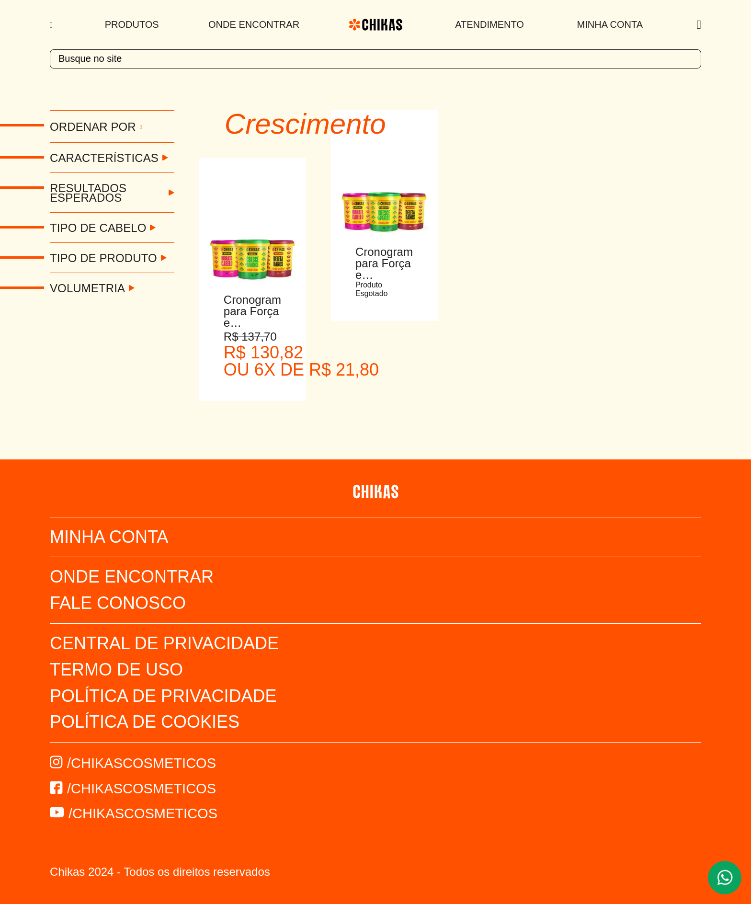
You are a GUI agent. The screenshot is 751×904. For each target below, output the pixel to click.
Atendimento (489, 24)
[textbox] (375, 59)
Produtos (132, 24)
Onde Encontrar (253, 24)
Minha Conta (610, 24)
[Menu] (52, 25)
